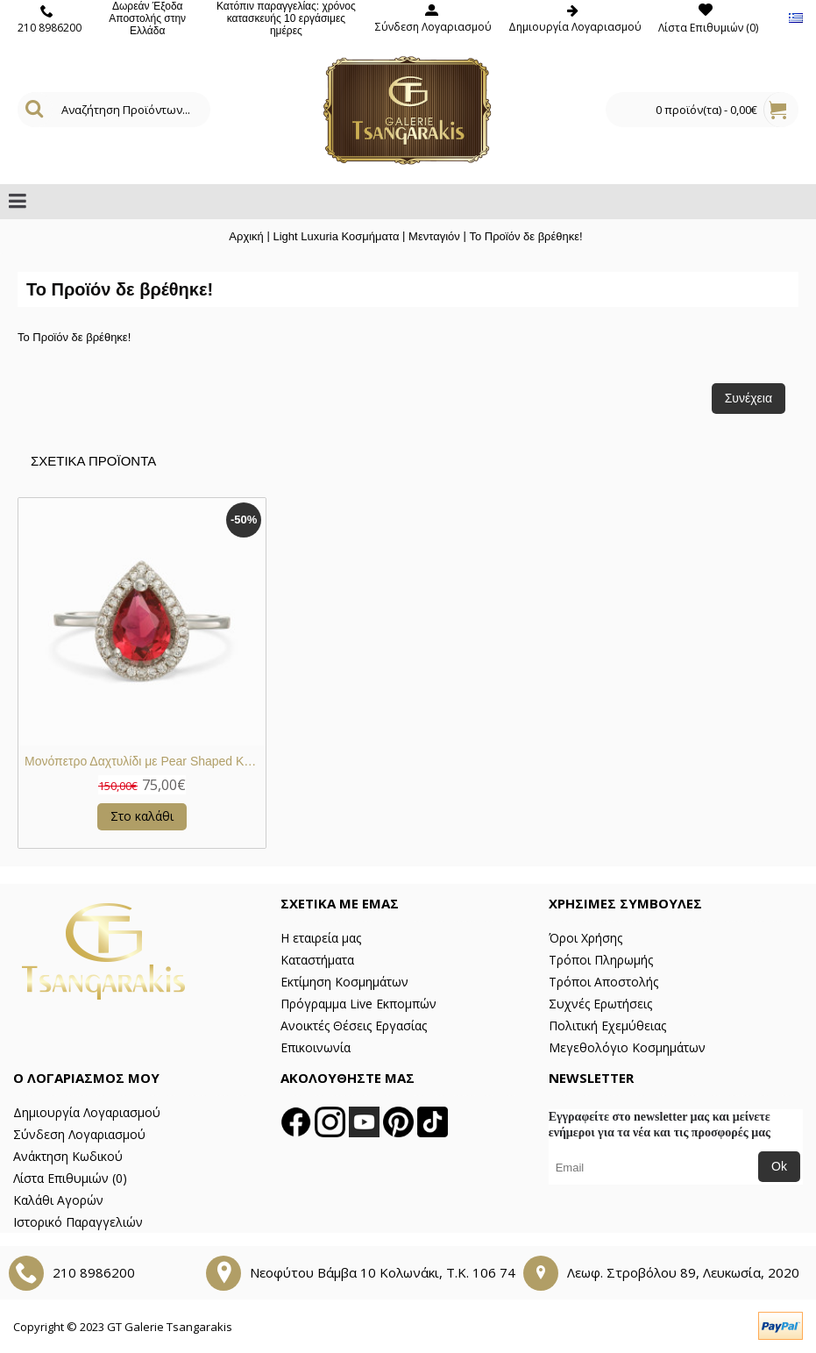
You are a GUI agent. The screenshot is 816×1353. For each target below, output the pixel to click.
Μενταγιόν (434, 236)
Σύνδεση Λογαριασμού (79, 1134)
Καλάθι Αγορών (58, 1200)
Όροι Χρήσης (585, 937)
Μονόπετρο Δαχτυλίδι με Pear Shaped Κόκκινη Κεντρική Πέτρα (145, 761)
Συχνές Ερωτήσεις (600, 1003)
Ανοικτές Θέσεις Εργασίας (353, 1025)
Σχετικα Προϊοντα (93, 460)
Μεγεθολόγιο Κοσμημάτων (627, 1047)
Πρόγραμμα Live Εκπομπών (358, 1003)
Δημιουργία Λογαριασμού (86, 1112)
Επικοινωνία (315, 1047)
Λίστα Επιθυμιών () (70, 1178)
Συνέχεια (748, 398)
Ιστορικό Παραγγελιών (78, 1222)
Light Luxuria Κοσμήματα (336, 236)
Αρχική (246, 236)
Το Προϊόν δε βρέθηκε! (525, 236)
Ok (779, 1166)
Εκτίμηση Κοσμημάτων (344, 981)
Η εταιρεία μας (320, 937)
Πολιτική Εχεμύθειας (607, 1025)
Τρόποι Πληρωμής (601, 959)
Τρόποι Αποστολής (603, 981)
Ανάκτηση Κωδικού (68, 1156)
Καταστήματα (317, 959)
